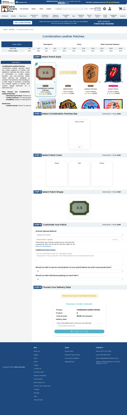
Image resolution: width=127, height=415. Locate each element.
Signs (73, 16)
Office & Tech (89, 16)
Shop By (13, 16)
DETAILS (67, 3)
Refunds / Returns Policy (72, 355)
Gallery (36, 355)
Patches (11, 29)
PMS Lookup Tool (39, 382)
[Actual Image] (79, 271)
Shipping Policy (69, 362)
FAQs (35, 358)
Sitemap (36, 393)
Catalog (36, 389)
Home (5, 29)
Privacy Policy (69, 351)
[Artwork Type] (79, 235)
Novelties (122, 16)
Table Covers (22, 16)
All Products (5, 16)
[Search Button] (86, 9)
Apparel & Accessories (55, 16)
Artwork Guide (38, 400)
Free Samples (24, 9)
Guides (48, 9)
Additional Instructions (45, 250)
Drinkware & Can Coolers (45, 16)
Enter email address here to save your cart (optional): (74, 323)
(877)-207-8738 (106, 351)
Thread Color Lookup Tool (42, 386)
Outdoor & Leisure (97, 16)
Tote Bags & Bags (66, 16)
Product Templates (40, 375)
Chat (99, 10)
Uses (35, 396)
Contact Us (37, 368)
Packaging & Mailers (113, 16)
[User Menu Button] (104, 8)
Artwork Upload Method (46, 231)
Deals (41, 9)
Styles (33, 9)
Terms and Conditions (72, 358)
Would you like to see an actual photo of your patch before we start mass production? (74, 267)
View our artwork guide (43, 246)
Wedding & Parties (81, 16)
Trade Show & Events (34, 16)
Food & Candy (105, 16)
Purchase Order (39, 372)
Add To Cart (79, 331)
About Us (37, 351)
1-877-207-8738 (95, 9)
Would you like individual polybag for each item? (58, 275)
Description (47, 44)
